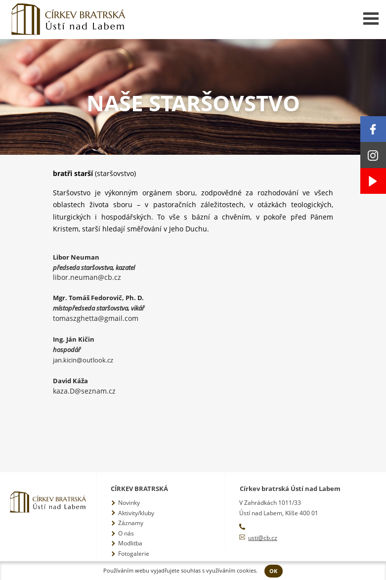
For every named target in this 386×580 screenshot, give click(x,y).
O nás (126, 533)
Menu (371, 18)
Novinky (129, 502)
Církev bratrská (139, 488)
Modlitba (130, 543)
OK (273, 571)
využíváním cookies (231, 570)
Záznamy (130, 523)
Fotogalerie (133, 553)
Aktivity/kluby (136, 513)
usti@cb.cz (262, 538)
